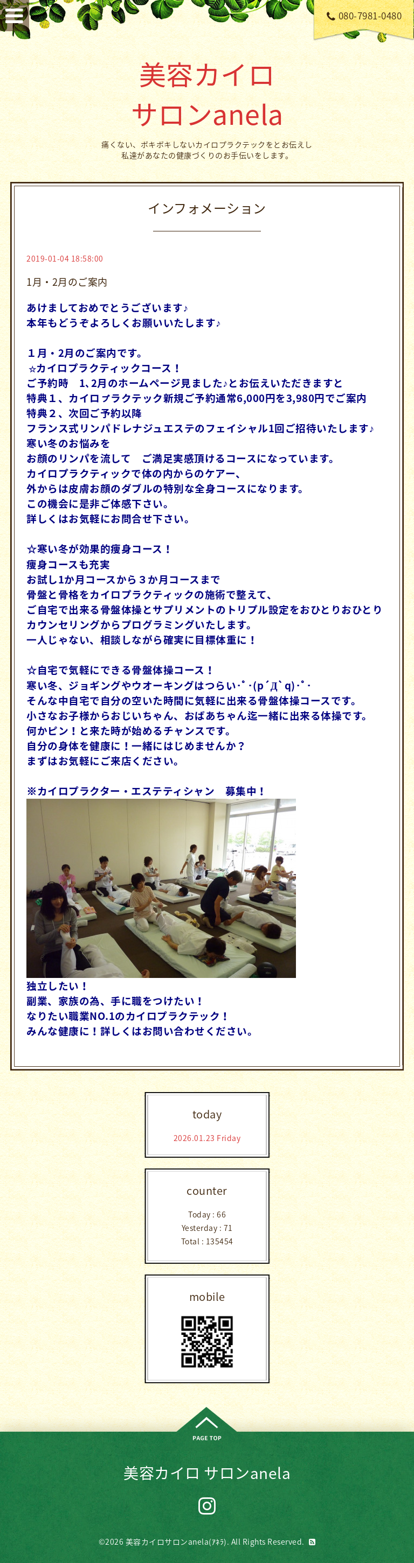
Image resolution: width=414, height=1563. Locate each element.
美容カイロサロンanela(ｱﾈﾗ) (176, 1541)
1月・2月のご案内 (67, 281)
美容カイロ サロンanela (207, 93)
